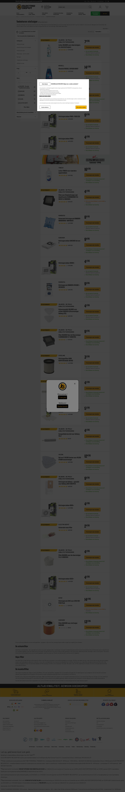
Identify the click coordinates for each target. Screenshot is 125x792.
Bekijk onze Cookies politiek (45, 96)
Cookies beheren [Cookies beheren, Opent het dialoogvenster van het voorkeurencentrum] (45, 107)
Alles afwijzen (45, 84)
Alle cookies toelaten (81, 107)
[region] (63, 95)
